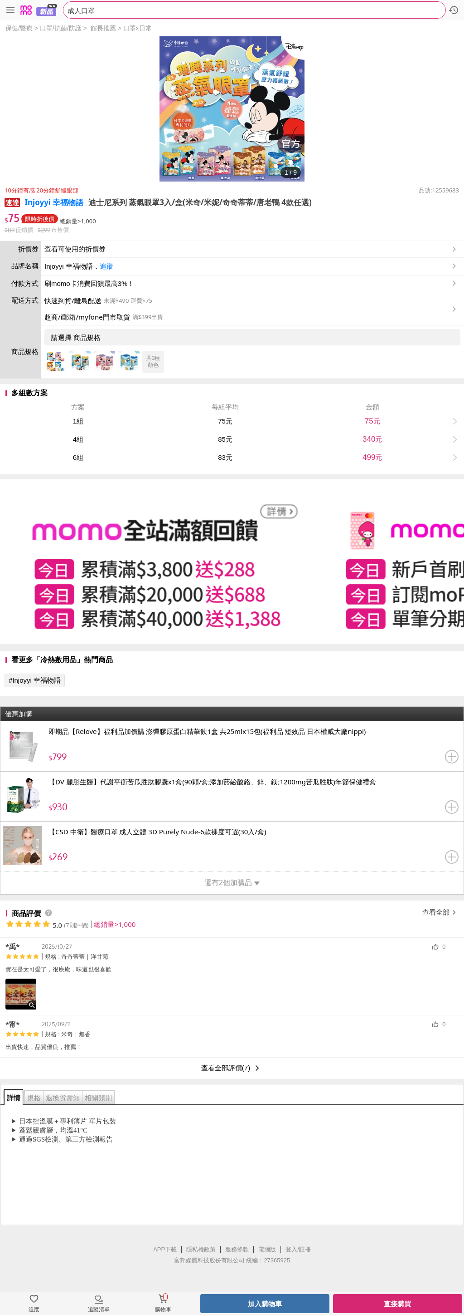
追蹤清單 (99, 1309)
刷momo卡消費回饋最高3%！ (89, 283)
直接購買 (397, 1304)
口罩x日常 (137, 28)
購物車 (163, 1309)
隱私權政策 (201, 1249)
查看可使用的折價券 (251, 249)
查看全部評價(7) (232, 1068)
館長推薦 (103, 28)
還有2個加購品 (232, 883)
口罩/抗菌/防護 (61, 28)
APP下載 (165, 1249)
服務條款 (237, 1249)
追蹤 (106, 266)
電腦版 (267, 1249)
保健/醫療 (19, 28)
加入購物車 (265, 1304)
